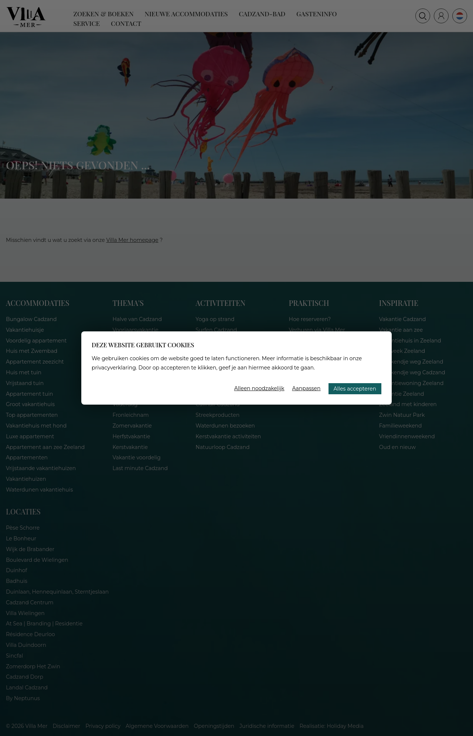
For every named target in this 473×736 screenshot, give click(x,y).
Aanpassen (306, 388)
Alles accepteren (355, 388)
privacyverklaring (114, 367)
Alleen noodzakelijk (259, 388)
